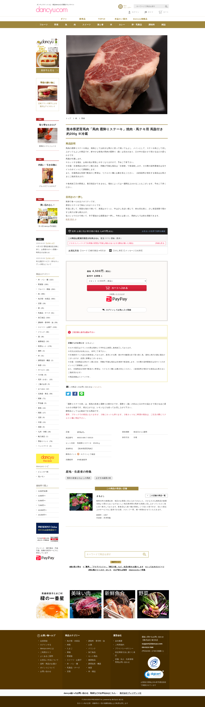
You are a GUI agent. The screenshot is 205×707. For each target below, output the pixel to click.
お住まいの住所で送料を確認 (153, 231)
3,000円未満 (42, 491)
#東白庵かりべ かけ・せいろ (99, 570)
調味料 (152, 24)
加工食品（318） (44, 318)
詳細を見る (159, 243)
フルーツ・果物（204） (47, 289)
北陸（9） (42, 417)
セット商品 (92, 656)
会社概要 (118, 641)
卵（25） (41, 308)
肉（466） (42, 294)
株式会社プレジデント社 (130, 693)
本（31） (41, 356)
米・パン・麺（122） (46, 280)
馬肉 (83, 118)
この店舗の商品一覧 (157, 496)
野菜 (56, 24)
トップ (68, 118)
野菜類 (69, 656)
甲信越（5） (42, 403)
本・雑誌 (92, 671)
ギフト (64, 19)
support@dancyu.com (152, 644)
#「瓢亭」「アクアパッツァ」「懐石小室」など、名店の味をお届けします (113, 567)
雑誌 (163, 24)
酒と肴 (100, 24)
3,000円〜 (42, 496)
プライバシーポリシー (124, 648)
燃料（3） (42, 351)
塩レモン (41, 476)
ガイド (149, 12)
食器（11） (42, 365)
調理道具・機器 (94, 664)
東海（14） (42, 408)
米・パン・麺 (72, 664)
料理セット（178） (45, 346)
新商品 (82, 19)
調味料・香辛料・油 (96, 641)
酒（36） (41, 337)
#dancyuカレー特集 (137, 570)
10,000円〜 (42, 510)
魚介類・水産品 (73, 641)
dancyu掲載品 (140, 19)
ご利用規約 (119, 645)
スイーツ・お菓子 (74, 660)
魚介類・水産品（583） (47, 299)
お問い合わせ (45, 671)
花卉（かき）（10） (45, 379)
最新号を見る (47, 70)
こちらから (97, 387)
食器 (90, 668)
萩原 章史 (70, 219)
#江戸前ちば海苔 (120, 570)
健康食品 (92, 660)
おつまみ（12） (44, 389)
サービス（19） (44, 370)
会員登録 (43, 641)
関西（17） (42, 413)
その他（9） (42, 375)
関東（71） (42, 398)
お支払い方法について (49, 660)
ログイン (133, 12)
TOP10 (101, 19)
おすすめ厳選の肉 (103, 478)
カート (164, 12)
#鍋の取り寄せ (75, 567)
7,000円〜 (42, 505)
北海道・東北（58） (45, 394)
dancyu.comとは (47, 648)
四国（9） (42, 427)
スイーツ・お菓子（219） (48, 327)
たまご (69, 648)
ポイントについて (47, 668)
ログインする (45, 645)
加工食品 (92, 652)
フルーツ (43, 24)
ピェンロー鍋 (43, 472)
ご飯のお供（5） (44, 384)
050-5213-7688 (147, 647)
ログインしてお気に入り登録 (116, 309)
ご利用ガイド (45, 652)
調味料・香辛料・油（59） (48, 322)
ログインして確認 (88, 454)
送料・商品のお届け (48, 664)
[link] (154, 675)
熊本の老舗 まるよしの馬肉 (78, 478)
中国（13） (42, 422)
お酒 (90, 645)
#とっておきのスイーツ (154, 567)
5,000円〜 (42, 501)
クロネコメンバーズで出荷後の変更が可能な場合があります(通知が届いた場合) (101, 243)
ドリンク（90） (44, 332)
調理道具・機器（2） (46, 360)
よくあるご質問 (46, 656)
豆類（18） (42, 303)
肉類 (69, 645)
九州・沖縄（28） (45, 432)
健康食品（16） (44, 341)
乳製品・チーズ (73, 668)
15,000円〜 (42, 515)
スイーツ (86, 24)
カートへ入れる (117, 288)
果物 (69, 652)
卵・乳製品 (137, 24)
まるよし (81, 432)
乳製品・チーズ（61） (46, 313)
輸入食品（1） (43, 436)
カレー (122, 24)
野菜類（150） (43, 284)
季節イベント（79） (45, 441)
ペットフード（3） (45, 446)
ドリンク (92, 648)
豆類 (69, 671)
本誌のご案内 (121, 19)
